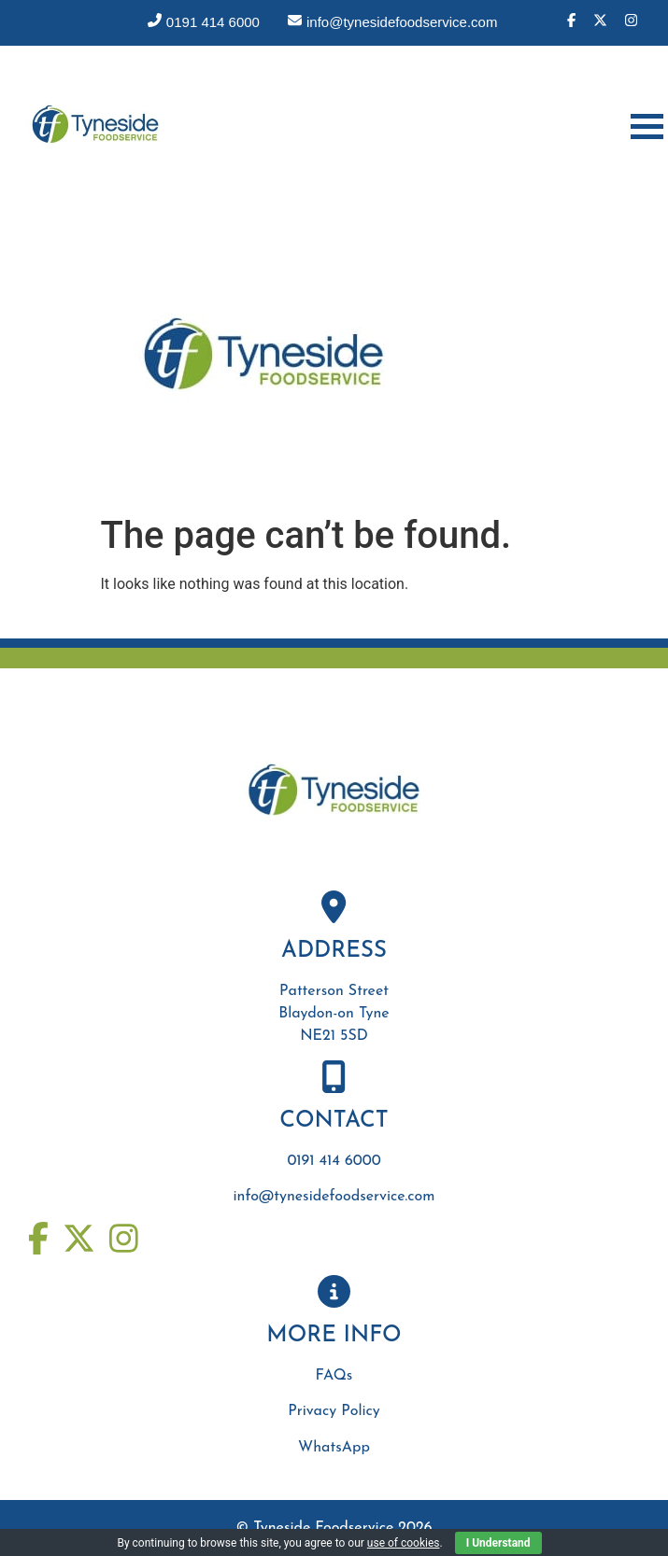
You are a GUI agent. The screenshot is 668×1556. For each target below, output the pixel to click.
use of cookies (403, 1542)
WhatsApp (334, 1447)
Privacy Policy (333, 1411)
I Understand (498, 1542)
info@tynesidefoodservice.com (334, 1196)
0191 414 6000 (333, 1161)
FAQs (334, 1375)
